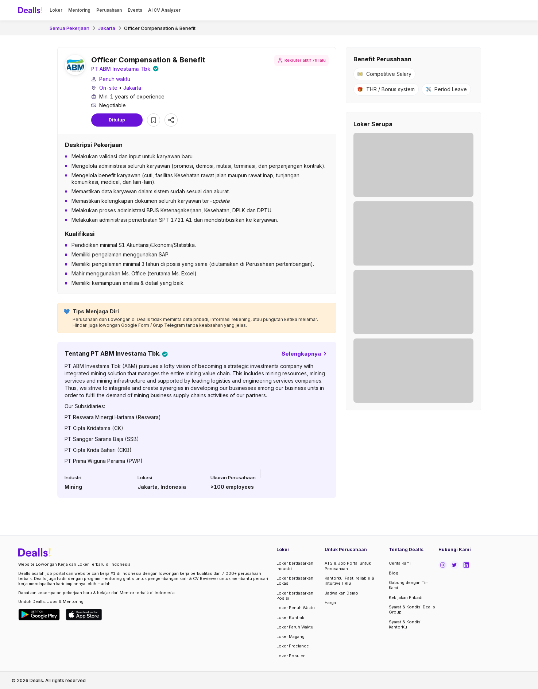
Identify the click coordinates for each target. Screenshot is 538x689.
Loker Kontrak (290, 617)
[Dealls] (31, 10)
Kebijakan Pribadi (405, 597)
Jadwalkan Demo (341, 593)
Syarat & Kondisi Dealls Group (412, 609)
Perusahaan (109, 10)
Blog (393, 573)
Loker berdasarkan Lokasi (294, 581)
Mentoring (79, 10)
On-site (108, 89)
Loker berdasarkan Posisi (294, 596)
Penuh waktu (114, 80)
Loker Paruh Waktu (294, 627)
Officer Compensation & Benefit (160, 28)
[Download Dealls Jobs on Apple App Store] (84, 614)
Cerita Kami (400, 563)
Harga (330, 602)
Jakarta (106, 28)
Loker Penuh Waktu (295, 607)
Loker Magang (290, 636)
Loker (56, 10)
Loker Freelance (292, 646)
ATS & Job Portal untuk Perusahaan (348, 566)
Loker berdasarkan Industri (294, 566)
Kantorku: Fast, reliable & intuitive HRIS (349, 581)
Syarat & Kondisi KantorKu (405, 624)
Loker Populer (290, 655)
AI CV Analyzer (164, 10)
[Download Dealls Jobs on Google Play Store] (39, 614)
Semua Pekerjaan (69, 28)
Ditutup (117, 121)
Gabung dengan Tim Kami (409, 585)
